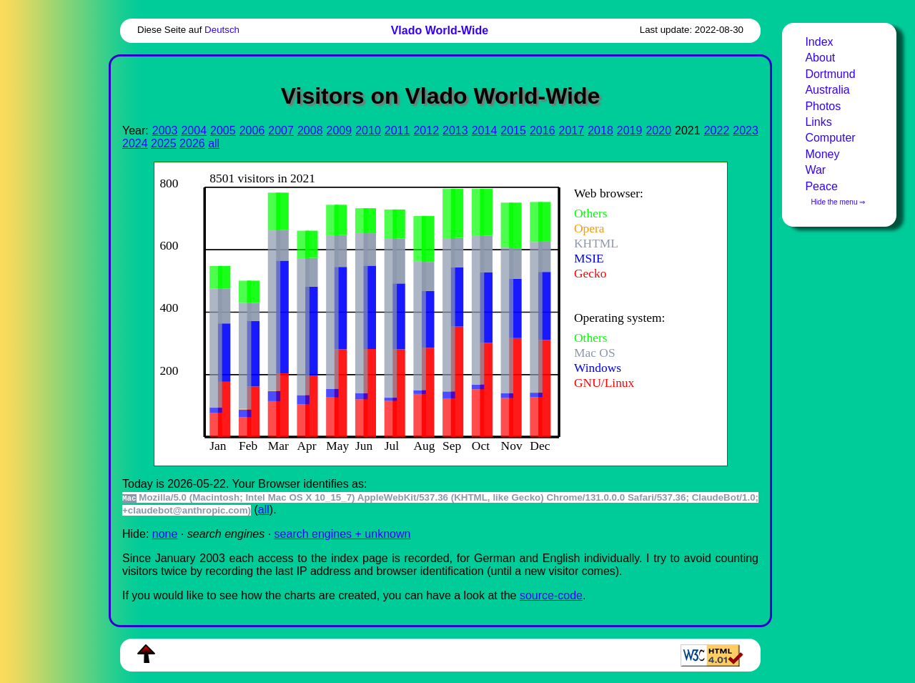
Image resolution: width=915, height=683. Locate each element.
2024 (135, 143)
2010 (368, 130)
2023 (745, 130)
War (815, 170)
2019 (630, 130)
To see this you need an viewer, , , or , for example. (429, 312)
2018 (600, 130)
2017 (572, 130)
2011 (397, 130)
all (213, 143)
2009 (339, 130)
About (820, 57)
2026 (192, 143)
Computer (830, 138)
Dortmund (830, 74)
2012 (426, 130)
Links (818, 122)
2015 (513, 130)
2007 (281, 130)
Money (822, 154)
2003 (165, 130)
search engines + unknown (342, 534)
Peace (821, 186)
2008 (310, 130)
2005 (223, 130)
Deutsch (221, 29)
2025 (164, 143)
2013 (455, 130)
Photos (823, 106)
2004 (194, 130)
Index (819, 42)
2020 (658, 130)
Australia (827, 90)
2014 (485, 130)
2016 (542, 130)
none (165, 534)
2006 (252, 130)
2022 (717, 130)
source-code (551, 595)
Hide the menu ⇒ (838, 202)
